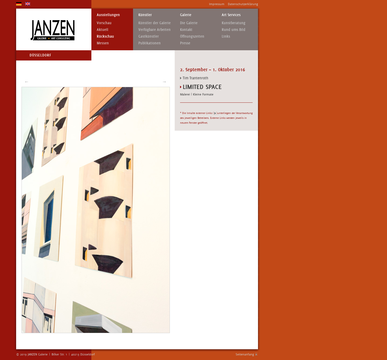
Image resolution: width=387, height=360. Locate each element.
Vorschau (104, 23)
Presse (185, 43)
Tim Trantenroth (195, 78)
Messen (103, 43)
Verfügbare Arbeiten (154, 29)
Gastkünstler (148, 36)
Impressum (216, 4)
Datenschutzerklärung (243, 4)
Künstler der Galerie (154, 23)
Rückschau (105, 36)
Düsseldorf (40, 55)
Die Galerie (189, 23)
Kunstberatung (233, 23)
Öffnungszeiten (192, 36)
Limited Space (202, 87)
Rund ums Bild (233, 29)
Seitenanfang (245, 354)
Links (226, 36)
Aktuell (102, 29)
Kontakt (186, 29)
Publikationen (149, 43)
